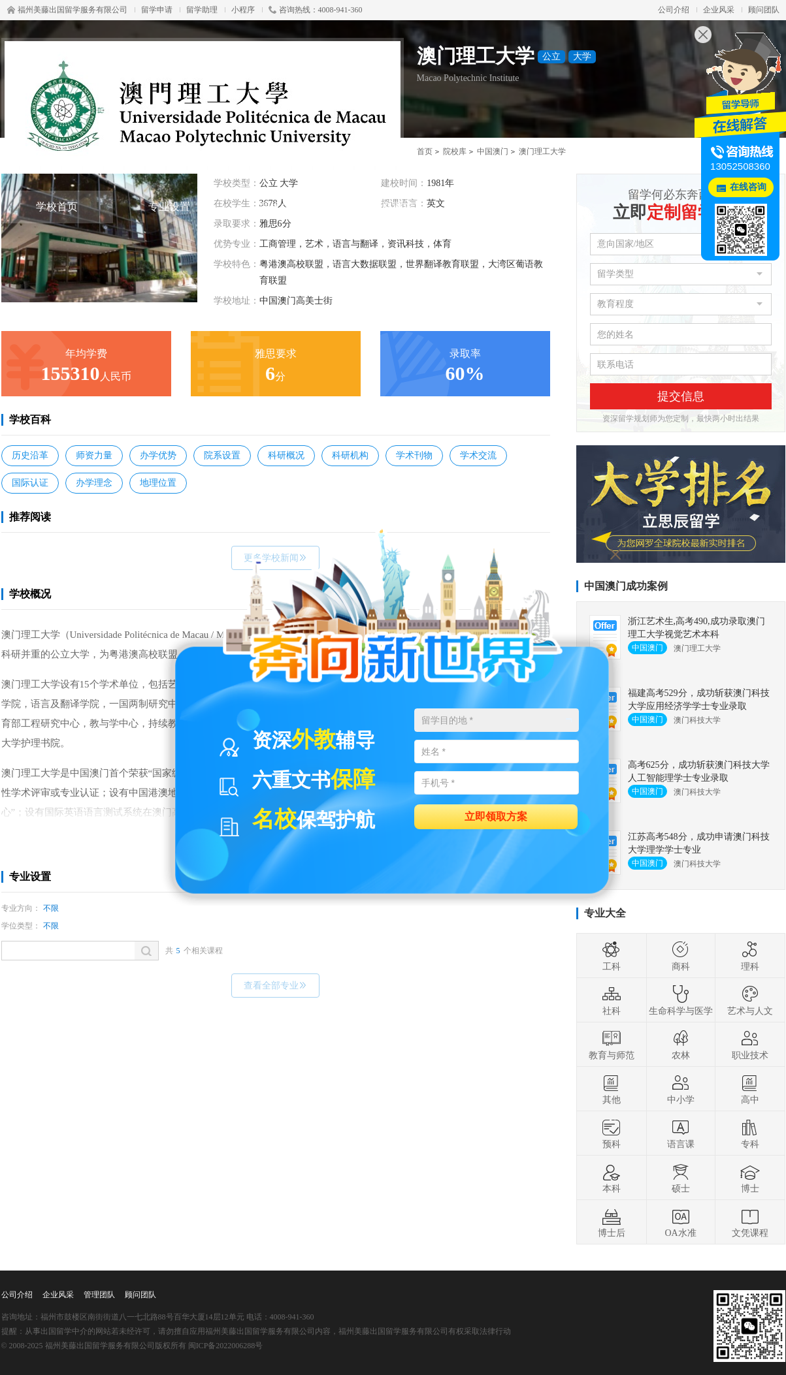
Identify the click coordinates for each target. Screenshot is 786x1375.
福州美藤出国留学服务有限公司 (67, 9)
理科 (750, 956)
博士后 (611, 1222)
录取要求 (393, 206)
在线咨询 (748, 187)
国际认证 (30, 483)
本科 (611, 1177)
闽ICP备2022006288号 (225, 1345)
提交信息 (680, 396)
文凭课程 (750, 1222)
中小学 (681, 1089)
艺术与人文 (750, 1000)
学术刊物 (414, 455)
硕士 (681, 1177)
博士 (750, 1177)
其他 (611, 1089)
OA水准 (680, 1222)
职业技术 (750, 1044)
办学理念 (94, 483)
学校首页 (57, 206)
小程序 (243, 9)
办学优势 (158, 455)
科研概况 (286, 455)
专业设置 (169, 206)
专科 (750, 1133)
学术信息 (281, 206)
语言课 (681, 1133)
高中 (750, 1089)
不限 (51, 908)
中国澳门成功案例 (626, 586)
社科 (611, 1000)
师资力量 (94, 455)
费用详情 (505, 206)
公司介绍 (673, 9)
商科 (681, 956)
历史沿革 (30, 455)
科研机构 (350, 455)
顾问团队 (763, 9)
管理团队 (99, 1294)
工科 (611, 956)
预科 (611, 1133)
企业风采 (718, 9)
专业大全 (605, 913)
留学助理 (202, 9)
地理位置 (158, 483)
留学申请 (156, 9)
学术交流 (478, 455)
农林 (681, 1044)
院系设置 (222, 455)
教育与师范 (611, 1044)
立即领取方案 (496, 816)
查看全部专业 (275, 985)
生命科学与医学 (681, 1000)
